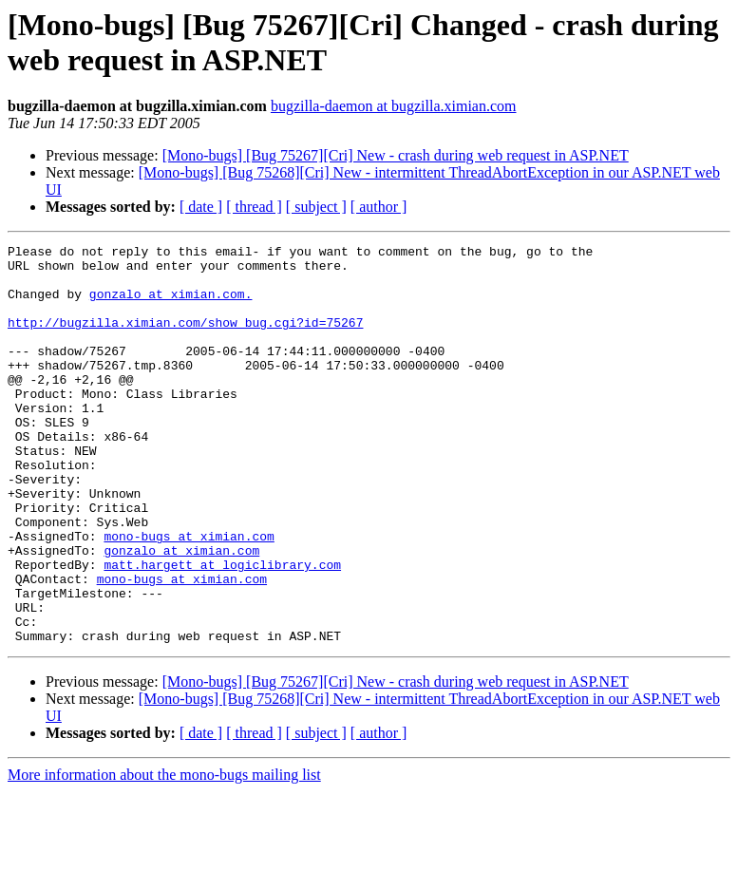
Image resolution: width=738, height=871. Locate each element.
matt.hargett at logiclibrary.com (222, 629)
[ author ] (378, 207)
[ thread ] (254, 207)
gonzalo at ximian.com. (171, 304)
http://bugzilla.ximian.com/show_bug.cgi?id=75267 (185, 339)
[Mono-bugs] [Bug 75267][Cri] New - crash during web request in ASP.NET (395, 155)
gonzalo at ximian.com (181, 612)
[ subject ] (316, 207)
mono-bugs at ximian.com (189, 595)
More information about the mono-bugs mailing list (164, 854)
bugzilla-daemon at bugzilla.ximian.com (394, 106)
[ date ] (201, 207)
